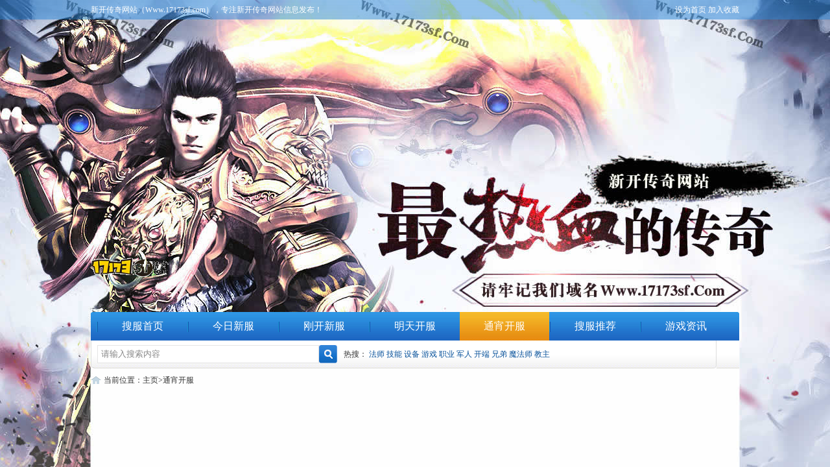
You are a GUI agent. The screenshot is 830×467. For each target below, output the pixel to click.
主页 (150, 380)
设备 (412, 354)
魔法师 (520, 354)
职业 (447, 354)
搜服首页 (142, 325)
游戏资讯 (686, 325)
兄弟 (499, 354)
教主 (542, 354)
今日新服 (233, 325)
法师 (377, 354)
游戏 (429, 354)
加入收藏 (723, 9)
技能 (394, 354)
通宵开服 (504, 325)
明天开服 (415, 325)
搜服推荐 (595, 325)
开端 (482, 354)
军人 (464, 354)
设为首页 (690, 9)
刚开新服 (324, 325)
